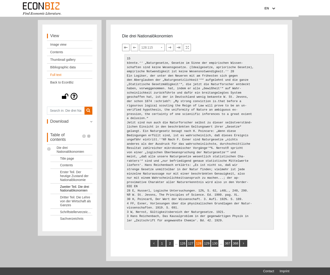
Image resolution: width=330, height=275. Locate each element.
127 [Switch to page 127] (190, 245)
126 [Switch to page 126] (182, 245)
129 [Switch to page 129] (206, 245)
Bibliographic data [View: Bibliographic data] (63, 69)
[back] (154, 245)
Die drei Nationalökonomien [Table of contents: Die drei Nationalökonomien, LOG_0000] (70, 151)
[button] (69, 98)
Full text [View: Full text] (55, 76)
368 (235, 245)
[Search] (88, 112)
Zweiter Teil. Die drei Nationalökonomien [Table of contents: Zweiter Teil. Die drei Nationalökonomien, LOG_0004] (74, 190)
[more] (243, 245)
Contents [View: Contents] (56, 54)
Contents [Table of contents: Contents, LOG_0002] (66, 167)
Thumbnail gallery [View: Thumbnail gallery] (63, 61)
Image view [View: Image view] (58, 46)
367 (227, 245)
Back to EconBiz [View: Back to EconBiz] (62, 84)
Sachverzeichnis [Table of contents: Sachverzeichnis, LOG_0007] (71, 220)
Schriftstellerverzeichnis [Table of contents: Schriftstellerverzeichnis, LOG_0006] (76, 214)
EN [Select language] (286, 8)
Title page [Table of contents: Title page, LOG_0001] (67, 160)
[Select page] (152, 49)
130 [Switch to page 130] (214, 245)
